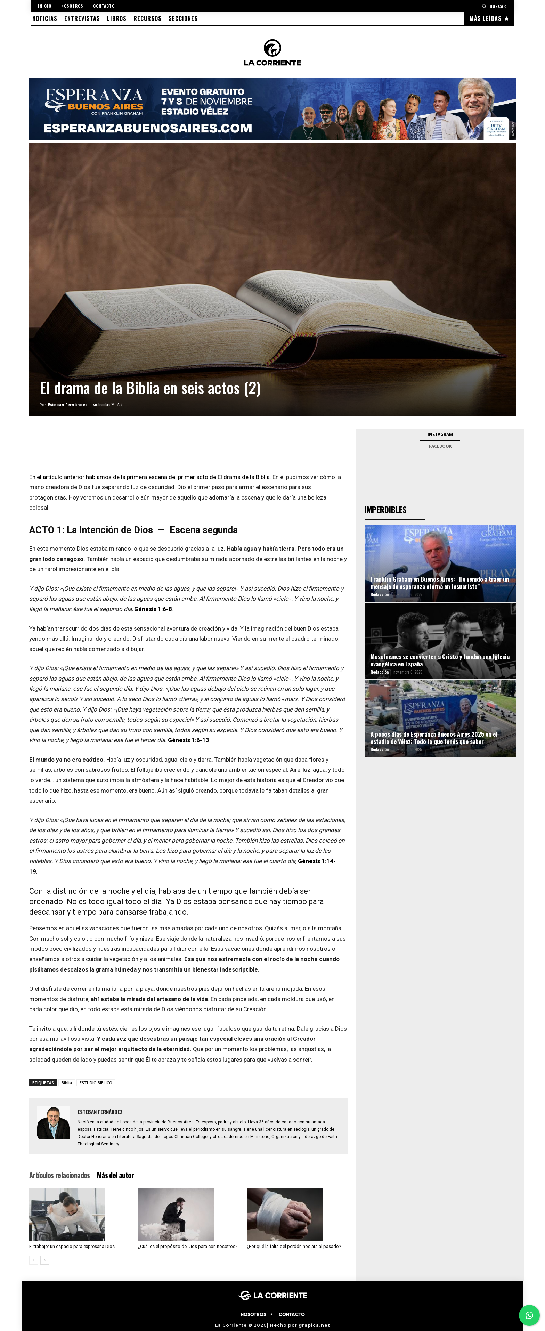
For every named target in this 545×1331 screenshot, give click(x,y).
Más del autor (115, 1174)
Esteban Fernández (68, 404)
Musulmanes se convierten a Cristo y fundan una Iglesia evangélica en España (440, 660)
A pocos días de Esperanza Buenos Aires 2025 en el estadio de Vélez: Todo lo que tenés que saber (434, 738)
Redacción (380, 594)
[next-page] (44, 1260)
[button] (494, 5)
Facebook (440, 446)
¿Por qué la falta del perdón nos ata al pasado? (294, 1246)
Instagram (440, 434)
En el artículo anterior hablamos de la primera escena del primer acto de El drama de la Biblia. (150, 476)
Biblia (67, 1082)
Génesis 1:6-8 (153, 609)
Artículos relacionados (59, 1174)
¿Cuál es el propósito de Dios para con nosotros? (188, 1246)
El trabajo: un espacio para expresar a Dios (72, 1246)
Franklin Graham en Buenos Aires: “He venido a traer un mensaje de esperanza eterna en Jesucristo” (440, 583)
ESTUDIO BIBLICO (96, 1082)
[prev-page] (33, 1260)
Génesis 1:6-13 (188, 740)
